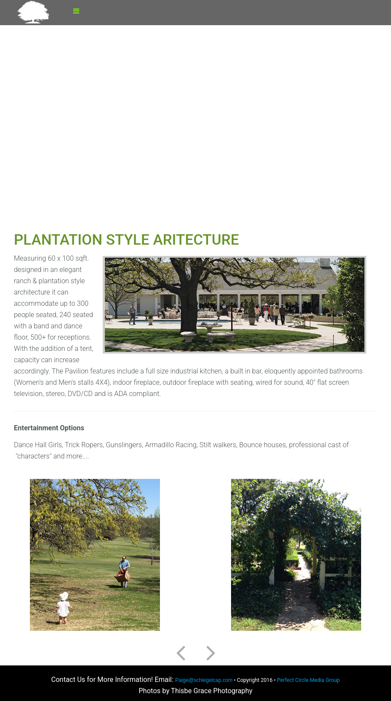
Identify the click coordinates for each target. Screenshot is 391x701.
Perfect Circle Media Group (308, 680)
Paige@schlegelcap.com (203, 680)
